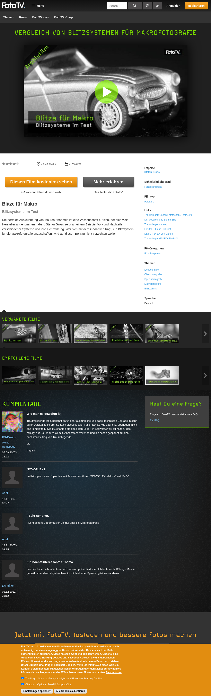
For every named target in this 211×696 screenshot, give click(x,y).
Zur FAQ (154, 420)
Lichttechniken (152, 269)
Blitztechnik (150, 288)
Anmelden (173, 5)
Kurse (23, 17)
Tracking (30, 678)
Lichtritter (8, 585)
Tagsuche (157, 5)
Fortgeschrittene (153, 186)
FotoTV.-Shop (63, 17)
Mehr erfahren (109, 181)
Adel (5, 493)
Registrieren (196, 5)
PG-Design (9, 437)
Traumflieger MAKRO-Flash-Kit (161, 238)
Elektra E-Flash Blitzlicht (157, 229)
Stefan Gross (152, 172)
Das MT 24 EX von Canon (158, 233)
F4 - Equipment (152, 253)
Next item (205, 333)
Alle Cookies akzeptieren (70, 691)
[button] (106, 92)
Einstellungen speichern (37, 691)
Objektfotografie (153, 274)
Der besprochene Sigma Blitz (160, 219)
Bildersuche (147, 5)
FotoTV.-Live (40, 17)
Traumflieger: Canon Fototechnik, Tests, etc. (168, 215)
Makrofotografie (152, 283)
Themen (8, 17)
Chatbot (29, 684)
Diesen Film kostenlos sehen (41, 181)
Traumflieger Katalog (155, 224)
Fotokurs (149, 201)
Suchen (135, 5)
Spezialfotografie (153, 279)
